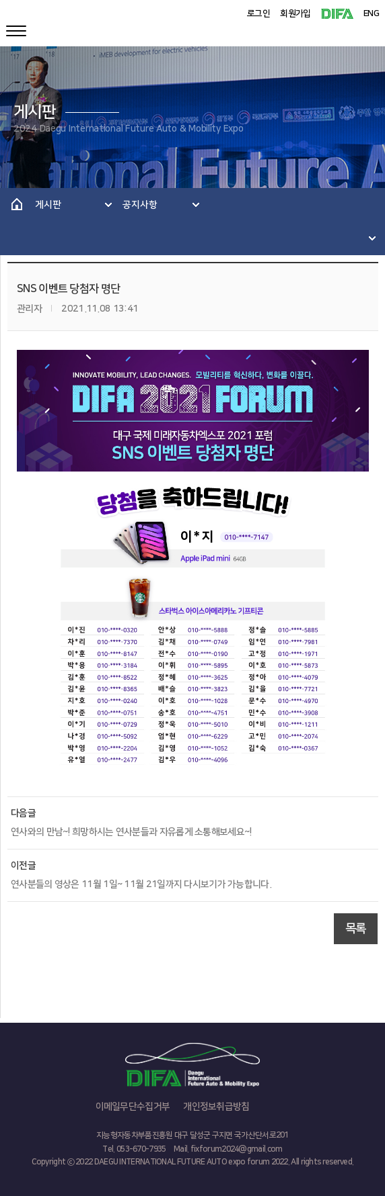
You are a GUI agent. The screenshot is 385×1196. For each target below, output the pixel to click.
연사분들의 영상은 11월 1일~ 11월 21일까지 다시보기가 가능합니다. (141, 884)
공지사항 (140, 204)
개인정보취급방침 (216, 1106)
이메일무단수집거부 (133, 1106)
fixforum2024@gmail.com (236, 1149)
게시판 (48, 204)
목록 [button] (355, 928)
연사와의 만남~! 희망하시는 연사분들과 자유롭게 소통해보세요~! (131, 832)
